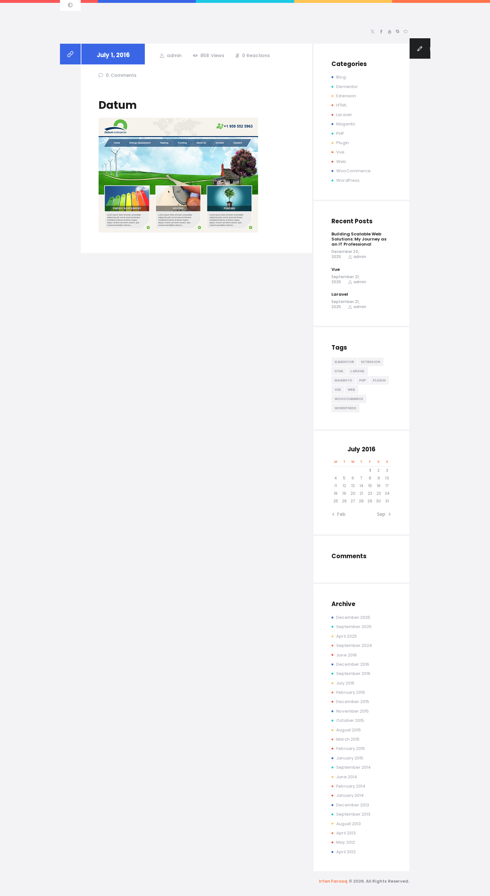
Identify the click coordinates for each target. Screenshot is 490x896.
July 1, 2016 (113, 55)
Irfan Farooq (333, 881)
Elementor (347, 87)
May (345, 842)
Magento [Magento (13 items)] (343, 380)
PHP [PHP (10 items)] (362, 380)
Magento (345, 124)
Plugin (342, 143)
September (354, 627)
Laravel (343, 115)
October (350, 720)
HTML (341, 105)
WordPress (347, 180)
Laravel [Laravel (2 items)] (358, 371)
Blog (340, 77)
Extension (346, 96)
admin (174, 55)
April (346, 636)
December (353, 617)
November (352, 711)
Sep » (383, 514)
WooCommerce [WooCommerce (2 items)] (349, 398)
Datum (118, 105)
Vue (340, 152)
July (345, 683)
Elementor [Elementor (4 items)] (344, 361)
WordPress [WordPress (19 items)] (345, 408)
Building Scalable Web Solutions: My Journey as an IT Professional (358, 239)
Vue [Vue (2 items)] (338, 389)
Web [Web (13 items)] (351, 389)
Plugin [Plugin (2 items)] (379, 380)
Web (341, 162)
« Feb (339, 514)
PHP (340, 133)
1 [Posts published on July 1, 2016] (370, 470)
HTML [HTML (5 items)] (339, 371)
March (348, 739)
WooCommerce (353, 171)
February (350, 692)
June (346, 655)
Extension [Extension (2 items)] (370, 361)
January (349, 758)
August (348, 730)
